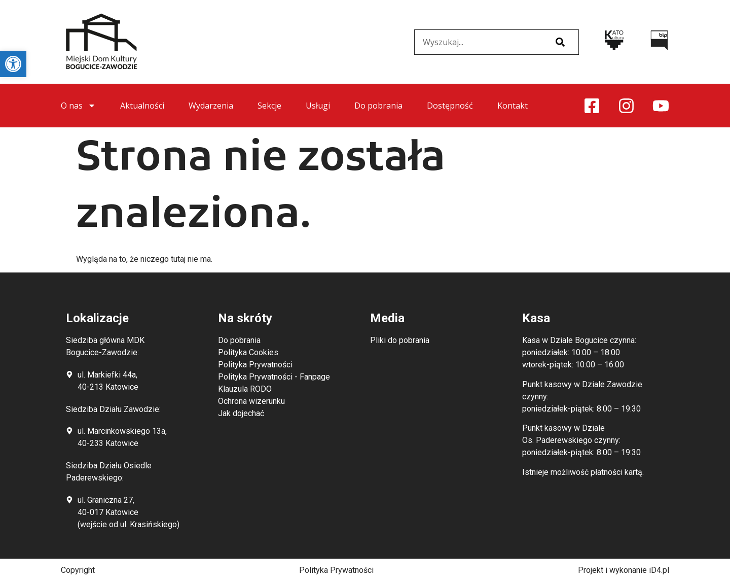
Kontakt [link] (512, 105)
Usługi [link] (318, 105)
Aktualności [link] (142, 105)
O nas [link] (78, 105)
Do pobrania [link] (378, 105)
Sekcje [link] (269, 105)
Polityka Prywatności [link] (336, 570)
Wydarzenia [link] (211, 105)
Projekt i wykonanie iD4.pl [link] (623, 570)
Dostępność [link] (450, 105)
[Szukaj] (560, 42)
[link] (13, 64)
